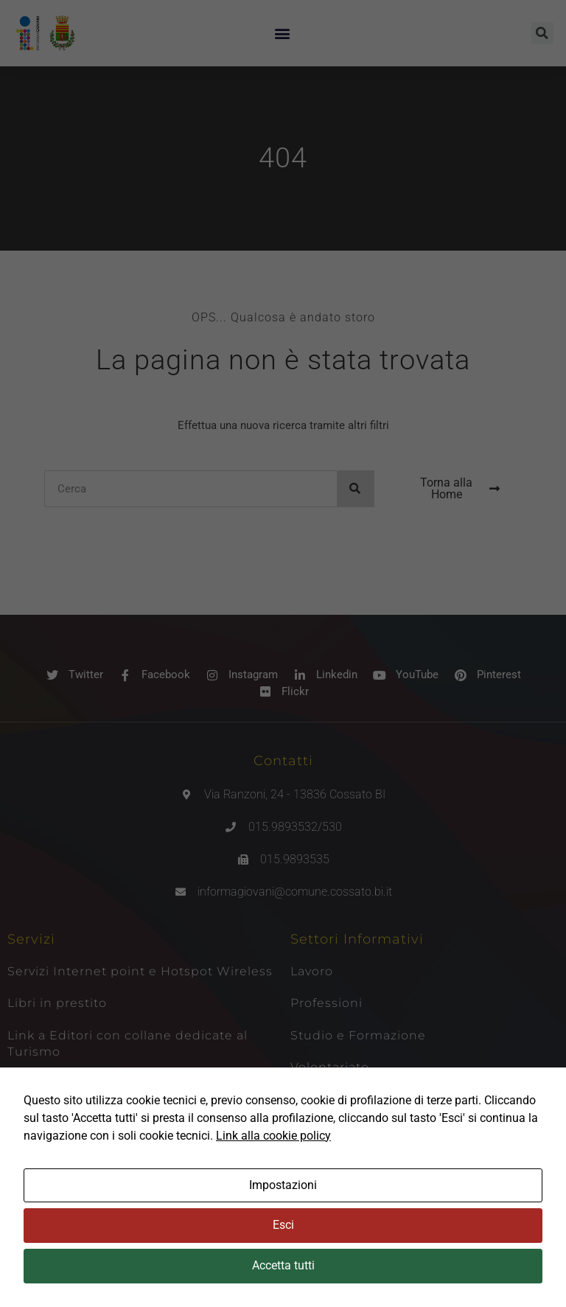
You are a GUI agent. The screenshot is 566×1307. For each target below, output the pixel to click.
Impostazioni (283, 1185)
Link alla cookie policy (273, 1136)
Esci (283, 1225)
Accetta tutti (283, 1265)
